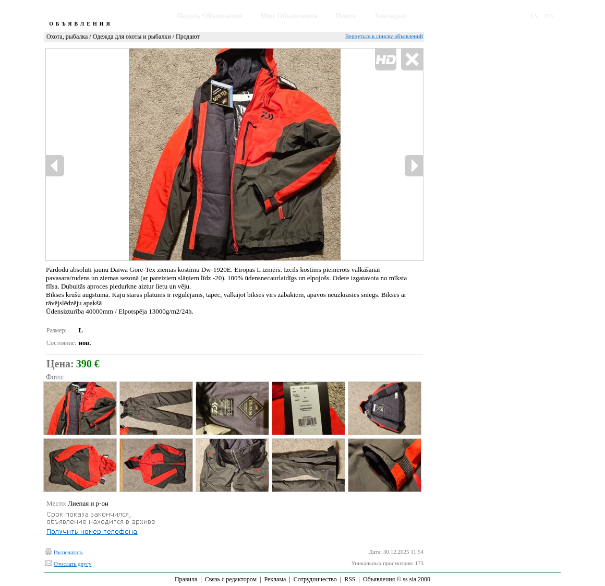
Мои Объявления (289, 16)
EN (549, 16)
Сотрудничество (315, 579)
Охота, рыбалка (67, 36)
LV (534, 16)
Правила (186, 579)
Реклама (275, 579)
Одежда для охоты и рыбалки (132, 36)
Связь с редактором (231, 579)
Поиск (346, 16)
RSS (349, 579)
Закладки (390, 16)
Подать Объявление (210, 16)
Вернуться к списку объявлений (384, 36)
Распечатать (68, 552)
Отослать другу (72, 563)
